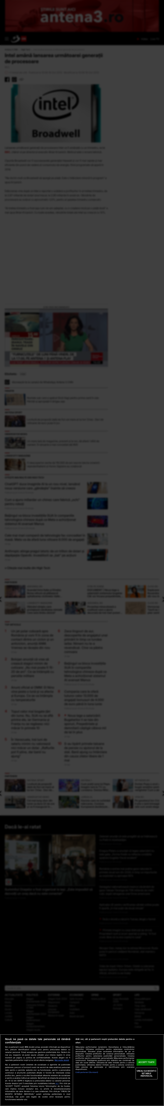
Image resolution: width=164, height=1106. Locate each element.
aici (57, 1083)
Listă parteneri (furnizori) (86, 1072)
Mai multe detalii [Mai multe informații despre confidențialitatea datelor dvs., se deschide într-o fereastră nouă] (62, 1060)
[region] (82, 1070)
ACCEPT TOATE (146, 1062)
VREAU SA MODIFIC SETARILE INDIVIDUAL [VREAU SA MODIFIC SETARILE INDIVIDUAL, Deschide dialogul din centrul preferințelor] (147, 1073)
